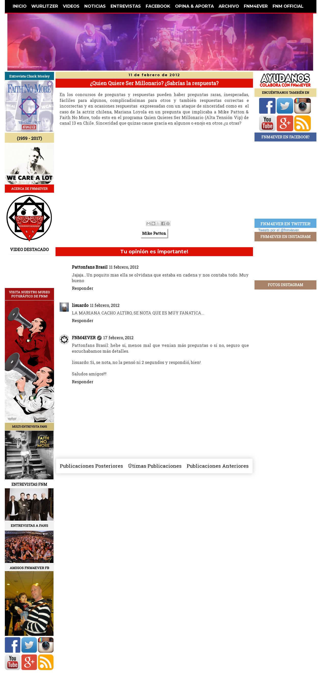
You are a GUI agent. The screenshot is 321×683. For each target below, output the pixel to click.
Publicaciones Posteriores (91, 466)
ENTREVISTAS (126, 6)
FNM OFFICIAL (288, 6)
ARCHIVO (229, 6)
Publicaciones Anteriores (218, 466)
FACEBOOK (158, 6)
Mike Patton (154, 233)
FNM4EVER (256, 6)
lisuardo (80, 305)
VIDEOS (71, 6)
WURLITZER (44, 6)
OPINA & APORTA (194, 6)
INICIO (19, 6)
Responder (82, 288)
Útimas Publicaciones (155, 466)
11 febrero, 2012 (124, 267)
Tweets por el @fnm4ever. (279, 230)
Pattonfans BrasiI (90, 267)
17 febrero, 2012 (118, 337)
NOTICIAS (95, 6)
